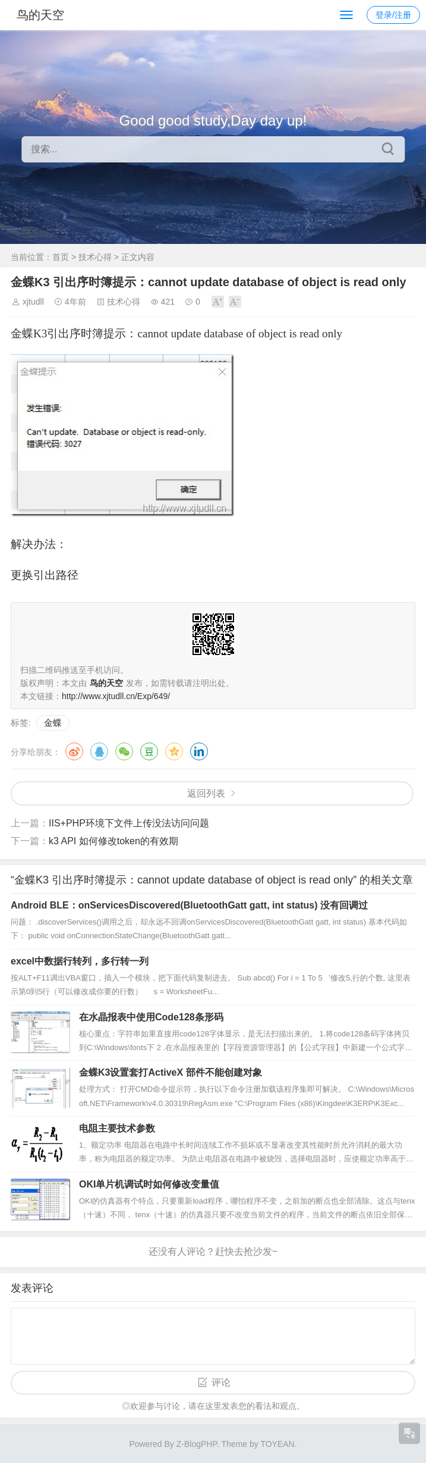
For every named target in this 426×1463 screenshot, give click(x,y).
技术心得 (95, 257)
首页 (60, 257)
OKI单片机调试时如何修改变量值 (149, 1184)
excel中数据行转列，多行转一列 (80, 961)
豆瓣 (149, 751)
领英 (199, 751)
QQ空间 (174, 751)
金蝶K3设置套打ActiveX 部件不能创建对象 (170, 1072)
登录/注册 (393, 15)
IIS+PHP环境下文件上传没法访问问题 (129, 823)
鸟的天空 (40, 14)
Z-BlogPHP (196, 1444)
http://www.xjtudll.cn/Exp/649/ (116, 696)
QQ (99, 751)
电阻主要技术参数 (117, 1128)
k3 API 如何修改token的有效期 (113, 841)
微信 (124, 751)
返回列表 (206, 793)
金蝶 (53, 723)
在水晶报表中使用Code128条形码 (151, 1017)
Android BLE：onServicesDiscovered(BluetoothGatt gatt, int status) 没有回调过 (189, 905)
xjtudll (33, 301)
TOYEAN (277, 1444)
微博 (74, 751)
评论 (221, 1382)
